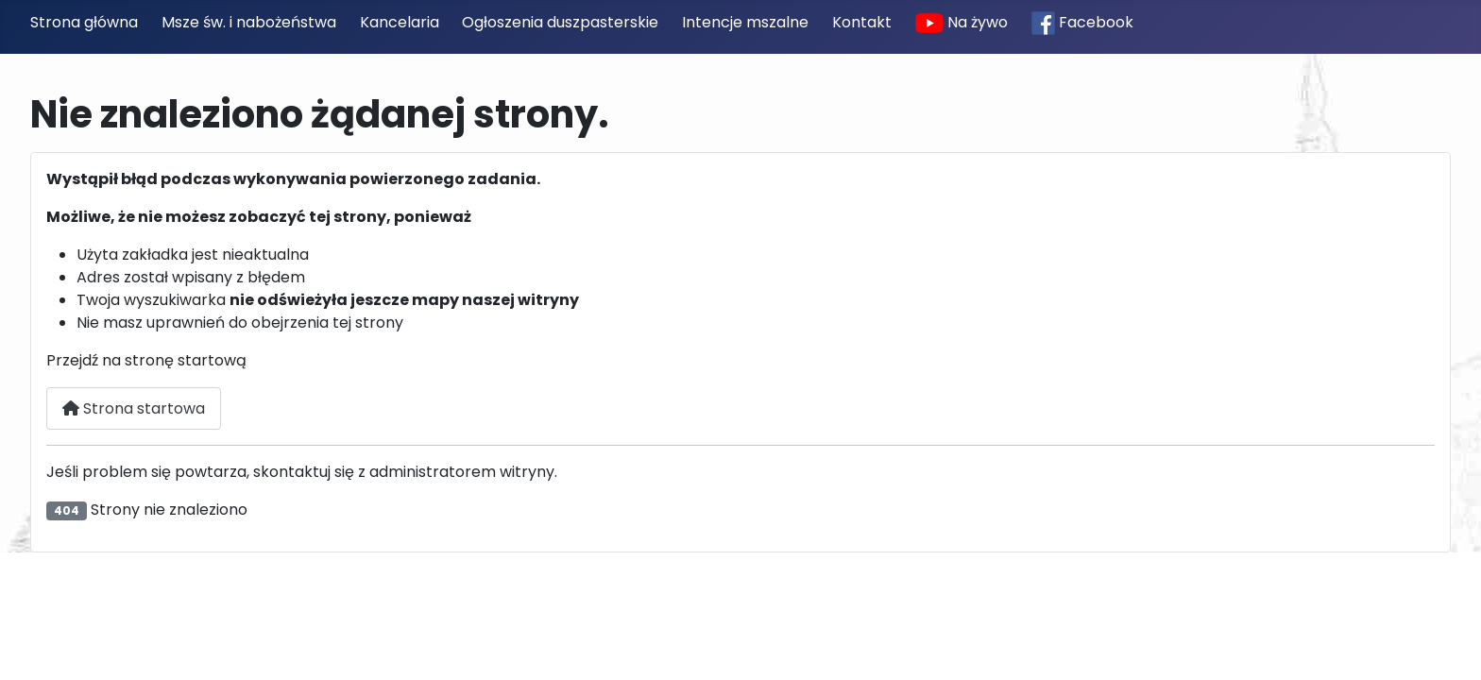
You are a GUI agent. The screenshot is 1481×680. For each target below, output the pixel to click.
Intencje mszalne (745, 22)
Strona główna (84, 22)
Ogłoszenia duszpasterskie (560, 22)
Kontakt (862, 22)
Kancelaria (399, 22)
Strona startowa (133, 408)
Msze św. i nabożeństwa (249, 22)
